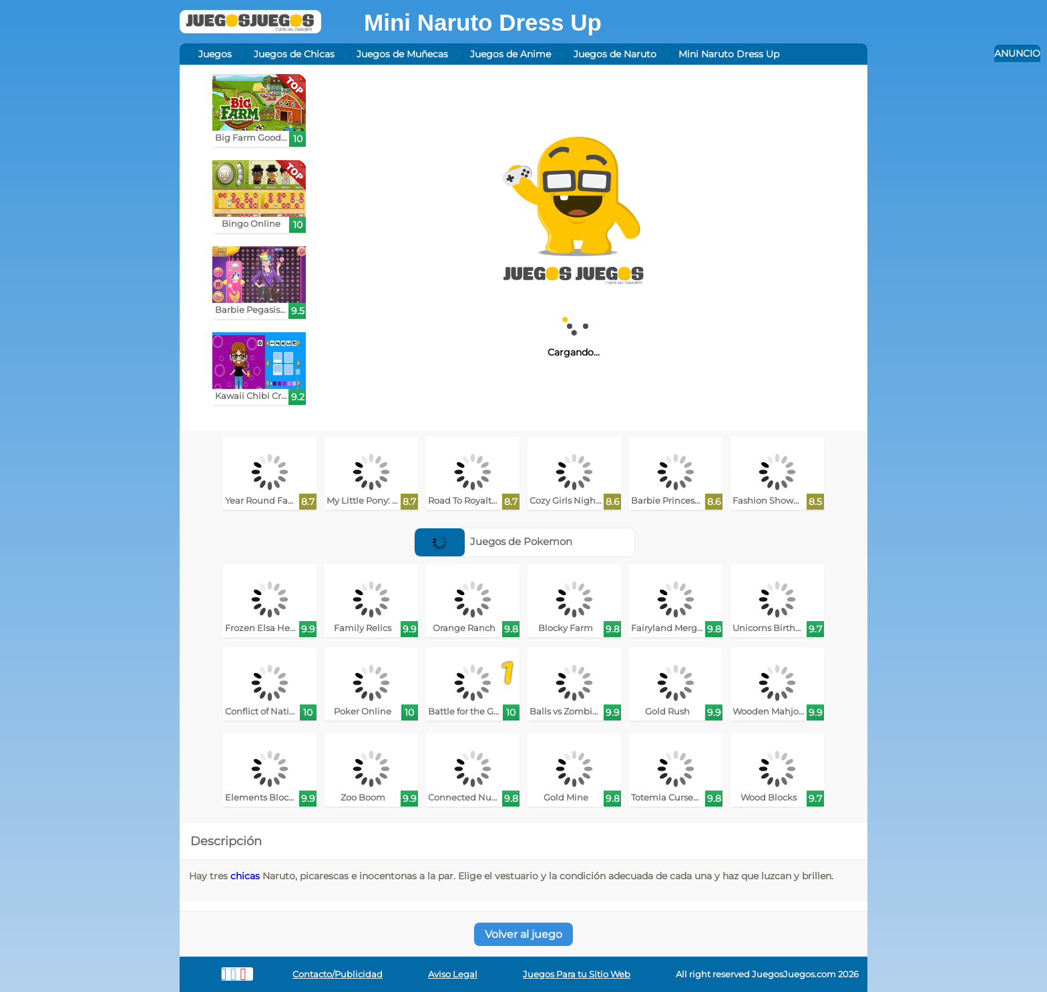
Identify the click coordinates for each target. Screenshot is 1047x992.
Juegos (215, 54)
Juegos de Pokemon (494, 541)
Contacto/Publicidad (337, 974)
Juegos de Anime (510, 54)
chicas (245, 876)
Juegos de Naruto (615, 54)
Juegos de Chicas (294, 54)
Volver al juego (523, 934)
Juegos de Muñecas (402, 54)
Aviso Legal (452, 974)
